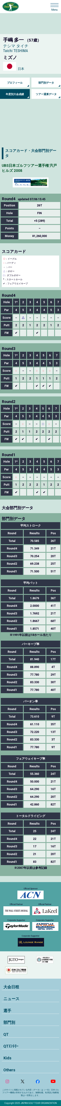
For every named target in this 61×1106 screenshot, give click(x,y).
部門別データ (46, 82)
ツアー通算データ (46, 94)
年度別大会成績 (15, 94)
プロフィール (15, 82)
